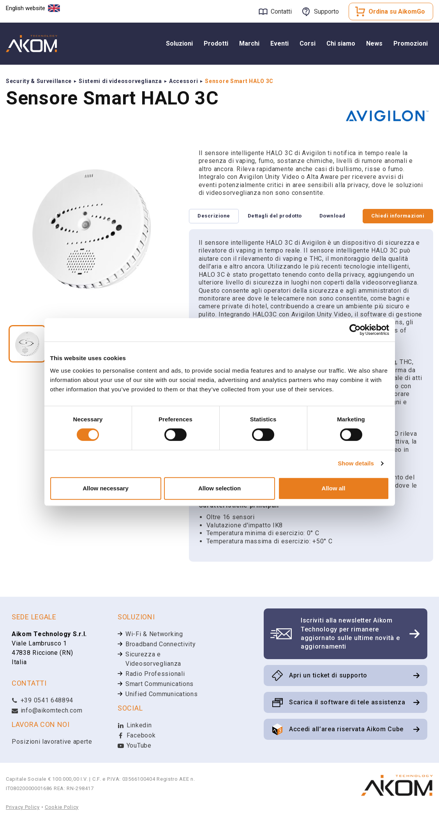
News (374, 43)
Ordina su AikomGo (396, 11)
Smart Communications (159, 684)
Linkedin (135, 725)
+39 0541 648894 (42, 700)
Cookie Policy (62, 807)
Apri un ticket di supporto (328, 675)
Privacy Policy (23, 807)
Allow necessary (106, 488)
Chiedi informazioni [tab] (396, 216)
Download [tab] (337, 216)
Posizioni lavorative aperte (52, 742)
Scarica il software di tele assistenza (347, 702)
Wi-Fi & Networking (154, 634)
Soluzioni (179, 43)
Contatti (281, 11)
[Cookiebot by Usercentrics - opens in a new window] (355, 330)
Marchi (249, 43)
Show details (356, 463)
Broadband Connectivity (160, 644)
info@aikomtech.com (47, 710)
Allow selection (219, 488)
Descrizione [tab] (215, 216)
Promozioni (410, 43)
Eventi (279, 43)
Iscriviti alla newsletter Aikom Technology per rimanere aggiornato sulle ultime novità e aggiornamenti (350, 634)
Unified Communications (161, 694)
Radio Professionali (155, 674)
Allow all (334, 488)
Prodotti (216, 43)
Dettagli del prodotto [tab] (277, 216)
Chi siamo (340, 43)
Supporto (326, 11)
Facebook (136, 735)
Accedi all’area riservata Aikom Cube (346, 729)
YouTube (135, 746)
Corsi (308, 43)
